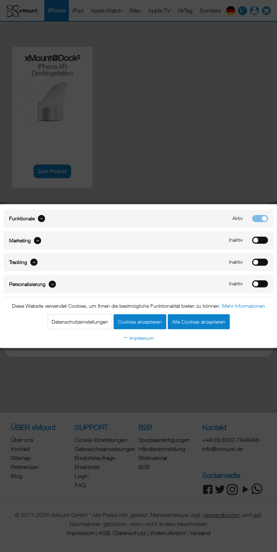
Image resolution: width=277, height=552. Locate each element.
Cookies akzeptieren (140, 321)
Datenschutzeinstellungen (80, 321)
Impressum (138, 337)
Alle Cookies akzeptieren (198, 321)
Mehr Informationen (243, 305)
